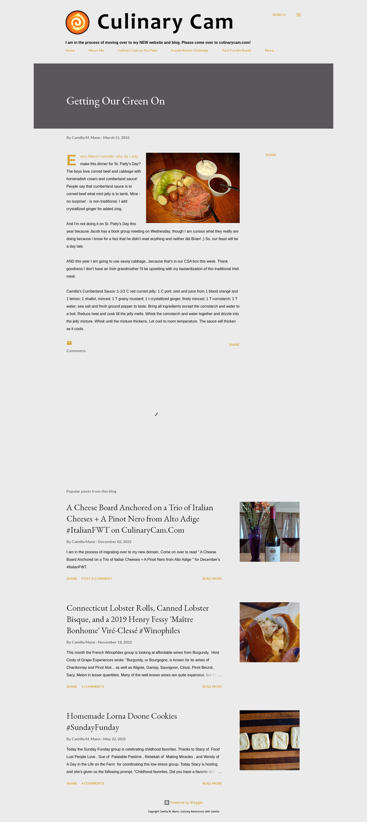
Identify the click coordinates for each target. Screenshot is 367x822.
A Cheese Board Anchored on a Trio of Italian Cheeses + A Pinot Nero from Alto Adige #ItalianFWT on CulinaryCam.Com (139, 518)
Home (70, 50)
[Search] (279, 14)
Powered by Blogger (183, 802)
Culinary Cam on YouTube (137, 50)
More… (270, 50)
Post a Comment (96, 578)
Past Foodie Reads (236, 50)
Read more (212, 578)
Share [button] (270, 155)
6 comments (92, 783)
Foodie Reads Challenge (189, 50)
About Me (96, 50)
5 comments (92, 686)
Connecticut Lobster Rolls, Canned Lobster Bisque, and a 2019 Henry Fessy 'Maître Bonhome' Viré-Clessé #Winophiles (137, 619)
